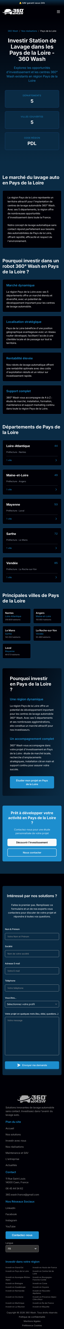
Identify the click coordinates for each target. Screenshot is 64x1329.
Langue (9, 1243)
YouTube (10, 1226)
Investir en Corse (40, 1283)
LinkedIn (10, 1208)
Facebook (11, 1214)
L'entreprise (12, 1159)
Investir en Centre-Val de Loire (43, 1272)
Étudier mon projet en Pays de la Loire (32, 782)
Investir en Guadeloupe (16, 1287)
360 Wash (13, 31)
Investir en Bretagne (14, 1283)
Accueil (10, 1128)
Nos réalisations (29, 31)
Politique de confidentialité (32, 1317)
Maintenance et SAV (17, 1152)
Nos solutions (13, 1134)
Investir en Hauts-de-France (45, 1267)
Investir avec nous (16, 1140)
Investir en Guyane (41, 1287)
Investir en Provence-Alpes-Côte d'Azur (45, 1298)
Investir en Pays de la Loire (17, 1271)
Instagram (11, 1220)
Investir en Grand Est (14, 1267)
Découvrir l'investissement (32, 842)
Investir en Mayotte (41, 1307)
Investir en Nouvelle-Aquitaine (42, 1292)
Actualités (11, 1165)
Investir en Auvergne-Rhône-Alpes (18, 1278)
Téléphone (10, 980)
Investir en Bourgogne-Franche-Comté (42, 1278)
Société (8, 946)
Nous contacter (32, 852)
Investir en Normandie (15, 1291)
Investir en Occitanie (14, 1297)
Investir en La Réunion (15, 1307)
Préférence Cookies (32, 1325)
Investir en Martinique (15, 1303)
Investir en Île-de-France (43, 1303)
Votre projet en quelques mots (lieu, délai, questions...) (31, 1013)
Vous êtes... (10, 997)
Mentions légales (32, 1321)
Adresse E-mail (12, 963)
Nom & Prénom (12, 929)
